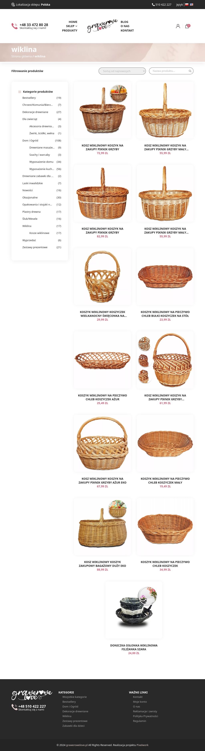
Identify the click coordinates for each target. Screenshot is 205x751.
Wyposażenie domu (41, 162)
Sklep (70, 26)
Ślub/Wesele (29, 219)
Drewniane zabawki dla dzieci (37, 176)
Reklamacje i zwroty (145, 711)
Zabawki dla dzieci (73, 726)
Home (73, 22)
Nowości (27, 190)
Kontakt (127, 30)
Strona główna (21, 56)
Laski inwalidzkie (32, 183)
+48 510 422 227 (32, 708)
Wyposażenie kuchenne (42, 169)
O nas (125, 26)
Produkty (69, 30)
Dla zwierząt (29, 119)
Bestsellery (29, 98)
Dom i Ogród (30, 140)
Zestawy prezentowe (34, 247)
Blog (124, 22)
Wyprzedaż (29, 240)
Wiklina (26, 226)
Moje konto (140, 701)
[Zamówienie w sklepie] (122, 71)
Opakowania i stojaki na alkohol (37, 204)
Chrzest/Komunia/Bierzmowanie (37, 105)
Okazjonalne (30, 197)
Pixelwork (142, 745)
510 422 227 (161, 4)
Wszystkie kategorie (74, 697)
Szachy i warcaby (39, 155)
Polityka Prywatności (145, 716)
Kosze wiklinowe (39, 233)
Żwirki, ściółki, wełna (41, 133)
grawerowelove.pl (77, 745)
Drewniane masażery (42, 147)
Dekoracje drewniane (35, 112)
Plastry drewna (31, 211)
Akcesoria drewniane (42, 126)
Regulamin (139, 721)
